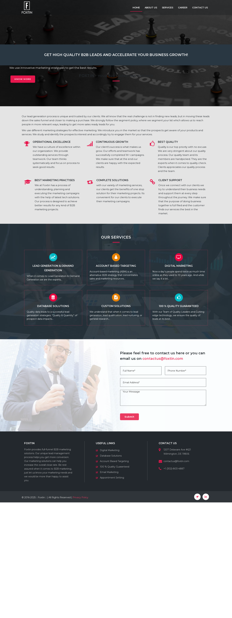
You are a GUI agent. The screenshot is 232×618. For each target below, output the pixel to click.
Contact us (200, 7)
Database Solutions (111, 571)
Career (182, 7)
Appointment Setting (112, 593)
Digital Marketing (109, 565)
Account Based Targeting (114, 576)
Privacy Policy (80, 613)
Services (167, 7)
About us (151, 7)
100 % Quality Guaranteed (114, 582)
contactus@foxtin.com (163, 474)
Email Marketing (109, 587)
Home (136, 7)
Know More (24, 80)
